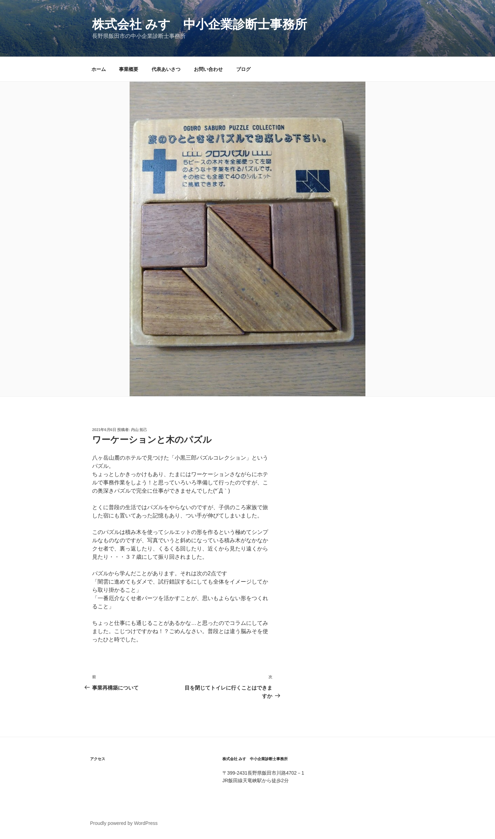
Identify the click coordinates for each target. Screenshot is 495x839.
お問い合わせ (208, 69)
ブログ (243, 69)
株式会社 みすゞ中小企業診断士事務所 (199, 24)
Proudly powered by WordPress (124, 823)
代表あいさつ (166, 69)
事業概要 (128, 69)
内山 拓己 (139, 430)
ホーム (98, 69)
